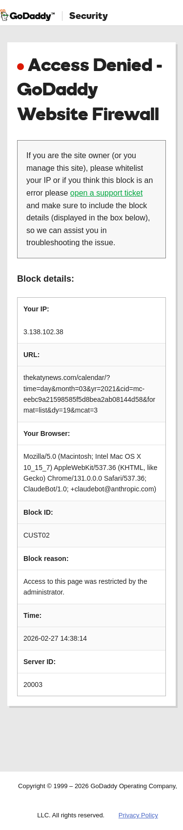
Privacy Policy (138, 815)
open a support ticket (106, 193)
